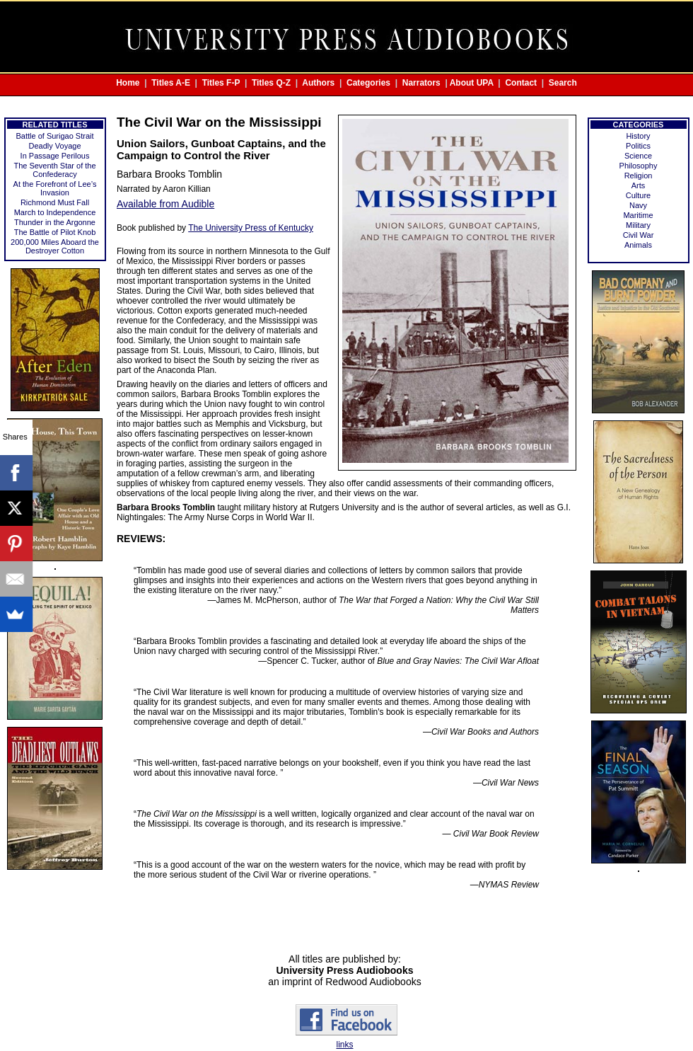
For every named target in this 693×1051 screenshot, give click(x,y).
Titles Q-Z (271, 83)
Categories (368, 83)
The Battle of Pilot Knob (55, 232)
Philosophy (638, 165)
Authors (318, 83)
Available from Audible (165, 203)
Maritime (638, 215)
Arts (638, 185)
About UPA (472, 83)
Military (638, 225)
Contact (521, 83)
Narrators (421, 83)
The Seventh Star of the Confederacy (54, 169)
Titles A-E (170, 83)
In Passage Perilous (55, 155)
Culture (638, 195)
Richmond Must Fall (55, 202)
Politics (638, 146)
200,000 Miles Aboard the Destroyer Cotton (55, 246)
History (638, 136)
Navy (638, 205)
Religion (638, 175)
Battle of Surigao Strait (54, 136)
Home (127, 83)
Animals (638, 245)
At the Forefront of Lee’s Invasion (55, 188)
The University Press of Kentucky (250, 228)
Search (563, 83)
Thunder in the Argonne (54, 222)
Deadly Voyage (55, 146)
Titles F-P (221, 83)
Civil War (638, 235)
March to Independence (55, 212)
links (344, 1045)
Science (638, 155)
